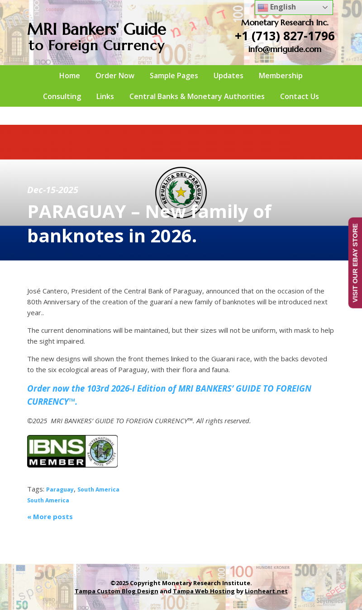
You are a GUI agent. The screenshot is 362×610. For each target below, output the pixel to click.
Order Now (114, 75)
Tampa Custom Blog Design (116, 591)
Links (105, 96)
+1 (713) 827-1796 (285, 36)
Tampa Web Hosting (204, 591)
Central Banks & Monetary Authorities (197, 96)
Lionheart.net (266, 591)
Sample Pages (174, 75)
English (276, 7)
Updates (228, 75)
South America (98, 489)
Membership (281, 75)
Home (69, 75)
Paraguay (60, 489)
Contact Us (299, 96)
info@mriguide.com (284, 49)
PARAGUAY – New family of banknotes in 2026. (149, 223)
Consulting (62, 96)
